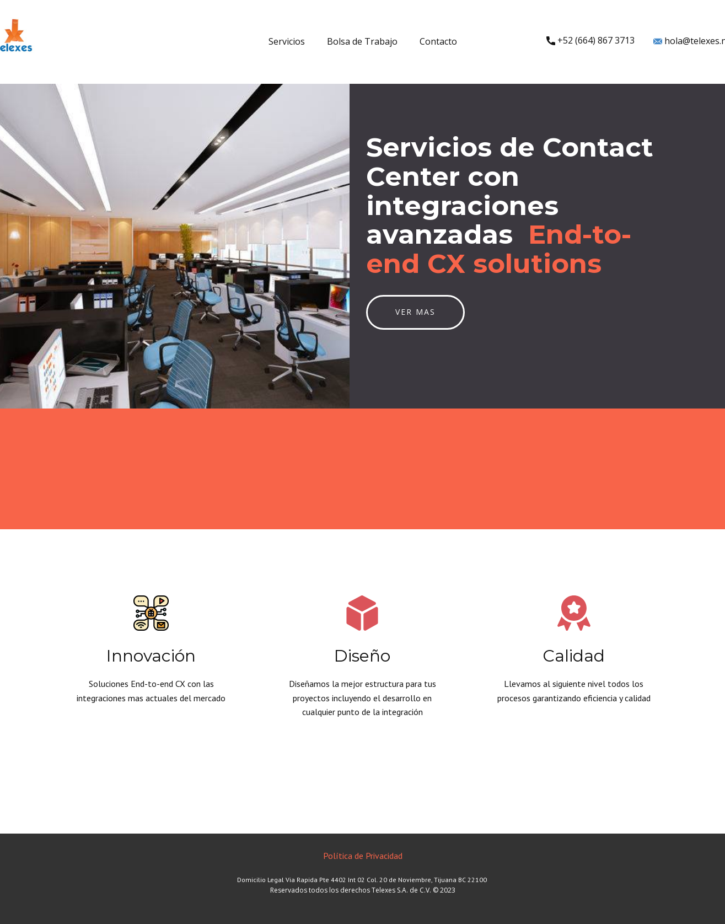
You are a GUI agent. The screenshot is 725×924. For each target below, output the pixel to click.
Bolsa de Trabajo (362, 41)
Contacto (438, 41)
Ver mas (415, 312)
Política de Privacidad (362, 855)
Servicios (286, 41)
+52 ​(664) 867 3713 (590, 40)
